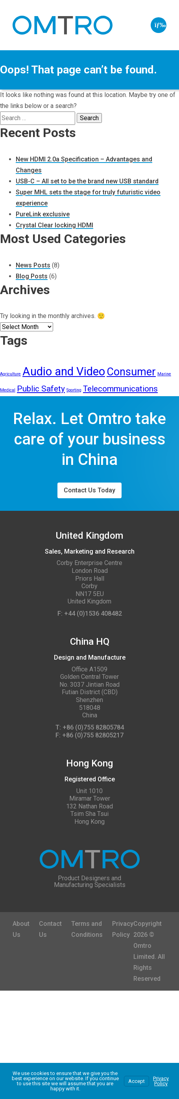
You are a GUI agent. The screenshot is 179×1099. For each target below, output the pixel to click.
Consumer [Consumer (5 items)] (131, 372)
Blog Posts (32, 276)
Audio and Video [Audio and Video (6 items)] (63, 371)
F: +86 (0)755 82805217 (89, 735)
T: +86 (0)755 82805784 (89, 727)
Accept (136, 1081)
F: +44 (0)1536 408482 (89, 614)
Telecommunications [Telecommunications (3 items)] (120, 388)
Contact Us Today (89, 490)
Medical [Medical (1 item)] (7, 390)
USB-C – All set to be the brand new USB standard (87, 181)
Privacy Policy (161, 1080)
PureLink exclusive (43, 214)
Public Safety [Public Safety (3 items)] (41, 388)
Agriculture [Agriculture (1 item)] (10, 374)
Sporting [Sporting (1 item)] (73, 390)
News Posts (33, 265)
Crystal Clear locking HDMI (54, 225)
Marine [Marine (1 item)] (164, 374)
